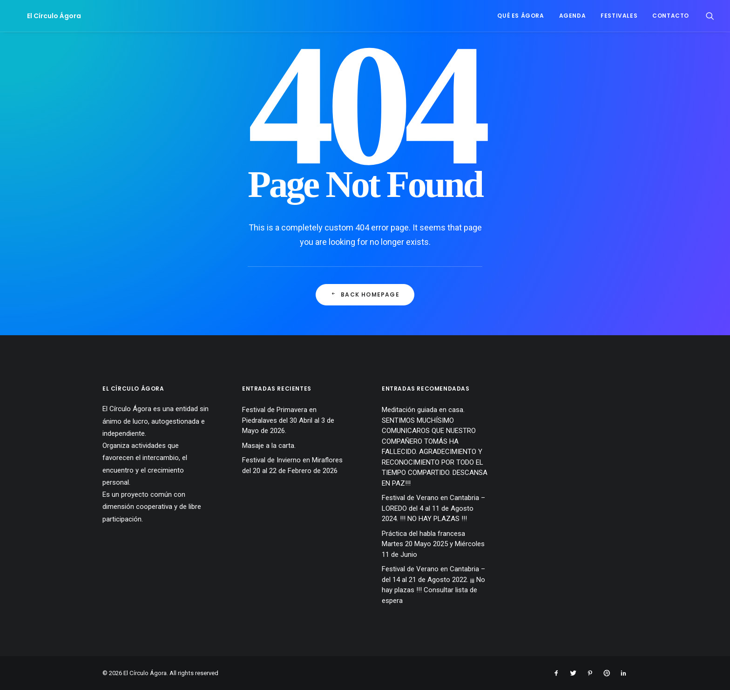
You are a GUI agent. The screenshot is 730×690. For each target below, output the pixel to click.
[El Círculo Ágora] (43, 16)
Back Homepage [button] (365, 294)
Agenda (572, 16)
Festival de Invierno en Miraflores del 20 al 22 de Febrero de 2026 (292, 465)
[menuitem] (520, 16)
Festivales (619, 16)
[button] (710, 16)
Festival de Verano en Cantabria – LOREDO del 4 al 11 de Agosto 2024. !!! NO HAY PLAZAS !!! (433, 508)
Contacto (670, 16)
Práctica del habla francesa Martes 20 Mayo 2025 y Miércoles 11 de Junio (433, 544)
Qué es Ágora (520, 16)
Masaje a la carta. (269, 445)
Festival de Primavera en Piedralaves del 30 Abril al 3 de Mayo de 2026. (288, 420)
